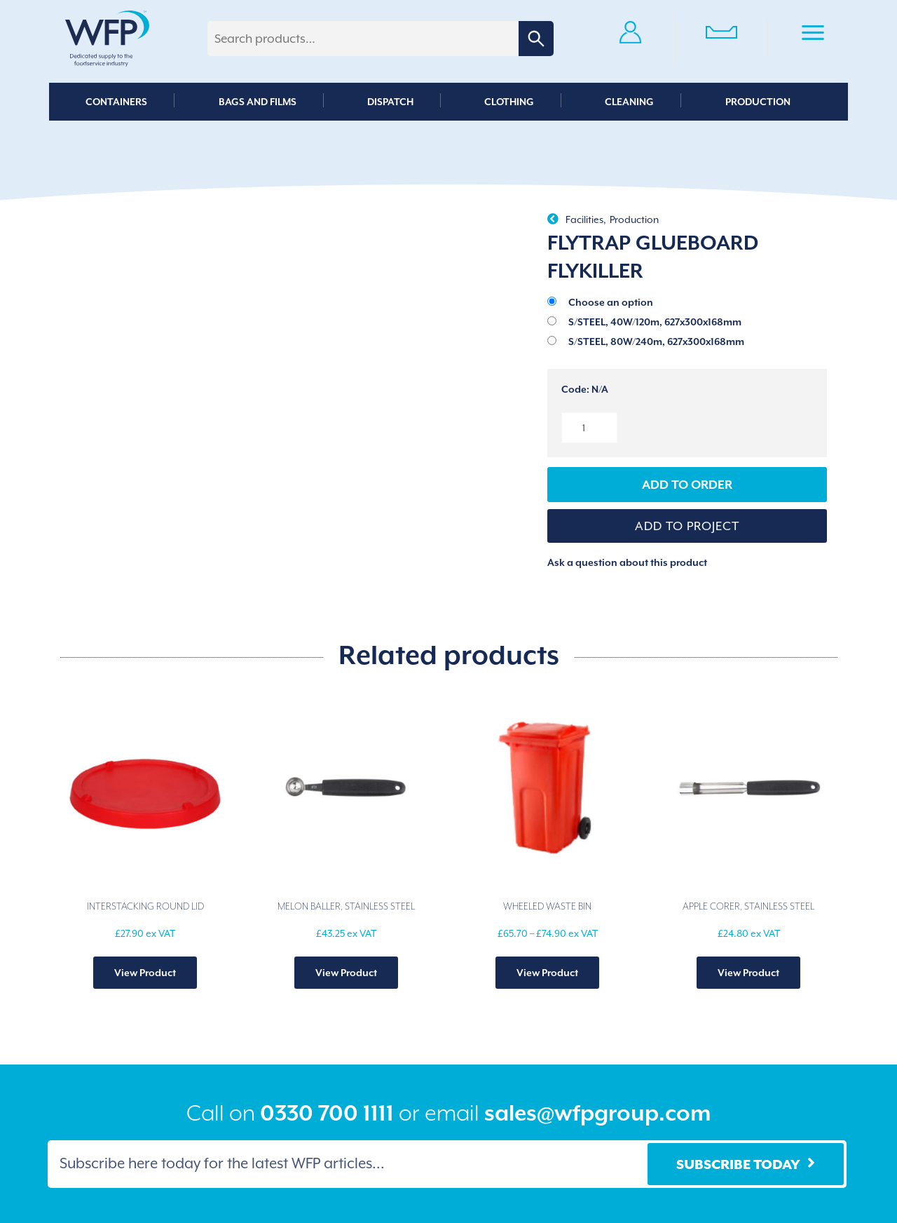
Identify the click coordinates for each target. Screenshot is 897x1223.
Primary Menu (813, 35)
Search (536, 38)
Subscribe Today (738, 1164)
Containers (116, 101)
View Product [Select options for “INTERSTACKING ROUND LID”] (145, 972)
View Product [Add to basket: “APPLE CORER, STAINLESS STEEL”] (748, 972)
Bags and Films (257, 101)
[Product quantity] (589, 428)
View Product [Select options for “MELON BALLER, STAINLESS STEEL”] (346, 972)
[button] (687, 526)
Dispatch (390, 101)
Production (757, 101)
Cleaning (629, 101)
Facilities (584, 219)
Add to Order (687, 485)
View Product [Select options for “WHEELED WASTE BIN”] (547, 972)
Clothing (509, 101)
